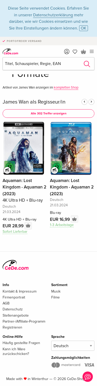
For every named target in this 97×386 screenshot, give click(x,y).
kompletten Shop (66, 87)
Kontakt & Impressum (19, 291)
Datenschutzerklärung (53, 15)
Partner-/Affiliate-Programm (24, 321)
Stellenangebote (16, 315)
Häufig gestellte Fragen (21, 343)
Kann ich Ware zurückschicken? (16, 351)
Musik (56, 291)
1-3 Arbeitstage (62, 225)
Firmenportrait (14, 297)
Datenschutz (13, 309)
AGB (6, 303)
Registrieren (12, 327)
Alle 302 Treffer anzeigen (48, 113)
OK (83, 28)
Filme (55, 297)
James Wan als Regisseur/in (34, 102)
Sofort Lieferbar (15, 231)
